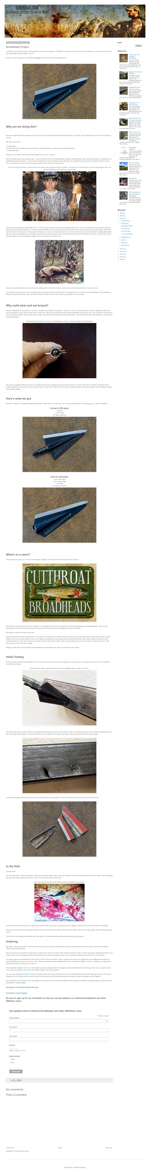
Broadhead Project (134, 87)
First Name (13, 1027)
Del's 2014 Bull (125, 231)
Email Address (58, 1018)
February (124, 245)
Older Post (109, 1148)
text (13, 1062)
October (124, 223)
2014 (121, 218)
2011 (121, 254)
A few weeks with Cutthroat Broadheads (134, 56)
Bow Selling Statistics (132, 148)
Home (60, 1148)
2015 (121, 216)
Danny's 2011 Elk (134, 132)
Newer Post (10, 1148)
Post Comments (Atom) (21, 1151)
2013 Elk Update (134, 163)
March (124, 243)
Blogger (83, 1167)
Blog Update (132, 178)
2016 (121, 213)
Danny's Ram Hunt (134, 118)
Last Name (13, 1036)
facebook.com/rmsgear (16, 993)
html (13, 1059)
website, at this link (30, 974)
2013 (121, 249)
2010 (121, 257)
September (125, 237)
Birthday (12, 1045)
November (125, 221)
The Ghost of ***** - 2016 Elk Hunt (135, 103)
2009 (121, 259)
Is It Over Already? (127, 234)
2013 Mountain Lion (135, 192)
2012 (121, 251)
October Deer (125, 228)
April (123, 240)
